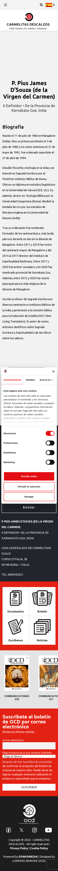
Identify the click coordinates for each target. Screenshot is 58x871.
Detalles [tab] (30, 379)
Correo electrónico (13, 740)
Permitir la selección (29, 486)
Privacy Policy (19, 848)
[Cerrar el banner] (53, 371)
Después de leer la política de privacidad (27, 761)
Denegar (29, 496)
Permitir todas (29, 476)
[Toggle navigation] (5, 5)
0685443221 (15, 574)
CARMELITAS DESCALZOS (28, 24)
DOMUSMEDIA (28, 856)
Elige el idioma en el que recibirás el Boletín (27, 752)
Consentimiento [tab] (12, 379)
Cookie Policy (39, 848)
